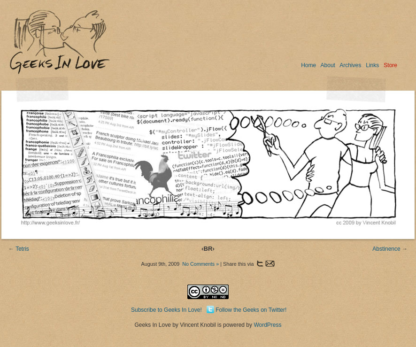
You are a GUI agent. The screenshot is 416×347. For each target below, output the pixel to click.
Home (308, 65)
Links (372, 65)
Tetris (22, 249)
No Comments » (200, 264)
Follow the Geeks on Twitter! (251, 310)
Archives (350, 65)
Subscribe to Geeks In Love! (166, 310)
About (328, 65)
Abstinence (386, 249)
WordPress (267, 325)
